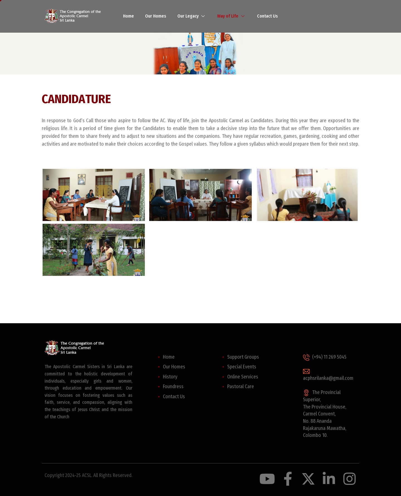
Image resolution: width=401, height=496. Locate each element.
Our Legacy (191, 16)
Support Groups (243, 357)
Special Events (241, 367)
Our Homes (155, 16)
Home (128, 16)
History (170, 377)
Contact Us (267, 16)
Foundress (173, 387)
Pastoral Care (240, 387)
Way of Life (231, 16)
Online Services (242, 377)
